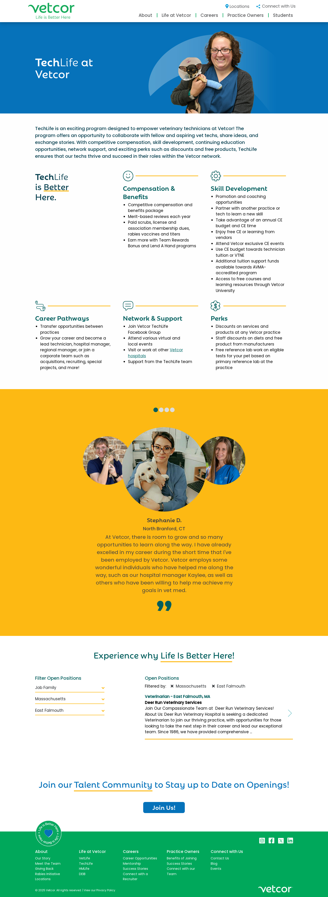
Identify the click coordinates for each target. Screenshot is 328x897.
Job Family (69, 687)
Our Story (42, 858)
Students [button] (283, 15)
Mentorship (132, 863)
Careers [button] (209, 15)
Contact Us (220, 858)
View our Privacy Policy (99, 890)
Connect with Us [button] (276, 6)
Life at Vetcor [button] (176, 15)
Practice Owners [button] (246, 15)
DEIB (82, 874)
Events (216, 868)
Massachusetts (69, 699)
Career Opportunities (140, 858)
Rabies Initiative (47, 874)
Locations (237, 6)
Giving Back (44, 868)
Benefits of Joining (182, 858)
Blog (214, 863)
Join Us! (164, 807)
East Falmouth (69, 710)
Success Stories (135, 868)
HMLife (84, 868)
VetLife (84, 858)
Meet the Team (48, 863)
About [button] (145, 15)
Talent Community (113, 783)
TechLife (86, 863)
